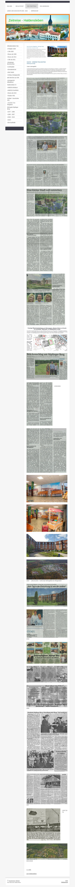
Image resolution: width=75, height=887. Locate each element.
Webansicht (64, 882)
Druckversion (11, 880)
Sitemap (18, 880)
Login (66, 880)
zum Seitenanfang (31, 873)
